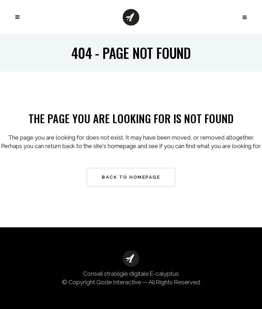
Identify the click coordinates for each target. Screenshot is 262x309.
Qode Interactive (118, 282)
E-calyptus (164, 273)
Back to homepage (131, 177)
